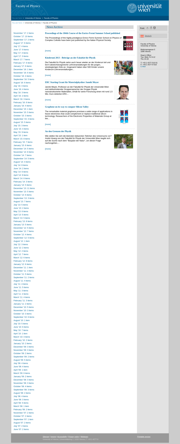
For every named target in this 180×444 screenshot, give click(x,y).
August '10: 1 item (22, 320)
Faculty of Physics (28, 6)
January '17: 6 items (23, 66)
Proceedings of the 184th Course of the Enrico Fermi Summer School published (82, 33)
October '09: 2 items (23, 353)
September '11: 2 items (24, 277)
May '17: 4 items (21, 53)
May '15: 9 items (21, 132)
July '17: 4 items (21, 46)
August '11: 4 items (22, 281)
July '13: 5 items (21, 205)
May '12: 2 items (21, 251)
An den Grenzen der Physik (58, 131)
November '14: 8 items (24, 152)
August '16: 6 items (22, 82)
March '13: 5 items (22, 218)
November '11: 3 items (24, 271)
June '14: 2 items (21, 168)
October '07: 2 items (23, 416)
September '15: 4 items (24, 119)
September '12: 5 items (24, 238)
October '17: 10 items (23, 36)
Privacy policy (73, 437)
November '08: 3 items (24, 383)
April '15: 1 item (20, 135)
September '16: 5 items (24, 79)
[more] (48, 51)
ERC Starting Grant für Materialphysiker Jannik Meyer (72, 82)
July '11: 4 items (21, 284)
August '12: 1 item (22, 241)
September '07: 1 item (23, 419)
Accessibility (62, 437)
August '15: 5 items (22, 122)
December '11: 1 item (23, 267)
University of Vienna (33, 18)
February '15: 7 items (23, 142)
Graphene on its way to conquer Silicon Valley (67, 106)
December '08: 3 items (24, 380)
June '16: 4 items (21, 89)
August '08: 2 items (22, 393)
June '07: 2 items (21, 429)
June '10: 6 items (21, 327)
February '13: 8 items (23, 221)
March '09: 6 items (22, 373)
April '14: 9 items (21, 175)
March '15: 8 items (22, 139)
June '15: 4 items (21, 129)
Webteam (84, 437)
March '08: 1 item (21, 406)
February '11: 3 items (23, 300)
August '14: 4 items (22, 162)
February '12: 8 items (23, 261)
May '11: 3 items (21, 290)
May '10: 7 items (21, 330)
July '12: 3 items (21, 244)
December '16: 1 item (23, 69)
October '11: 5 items (23, 274)
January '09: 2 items (23, 376)
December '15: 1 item (23, 109)
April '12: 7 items (21, 254)
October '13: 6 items (23, 195)
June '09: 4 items (21, 366)
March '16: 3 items (22, 99)
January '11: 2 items (23, 304)
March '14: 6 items (22, 178)
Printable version (143, 437)
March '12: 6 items (22, 257)
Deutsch (148, 36)
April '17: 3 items (21, 56)
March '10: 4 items (22, 337)
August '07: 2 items (22, 423)
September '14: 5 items (24, 158)
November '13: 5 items (24, 191)
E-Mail (143, 66)
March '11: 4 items (22, 297)
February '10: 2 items (23, 340)
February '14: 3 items (23, 181)
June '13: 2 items (21, 208)
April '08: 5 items (21, 403)
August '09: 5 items (22, 360)
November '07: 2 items (24, 413)
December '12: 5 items (24, 228)
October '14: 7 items (23, 155)
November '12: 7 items (24, 231)
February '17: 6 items (23, 63)
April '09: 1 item (20, 370)
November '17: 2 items (24, 33)
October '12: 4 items (23, 234)
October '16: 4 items (23, 76)
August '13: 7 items (22, 201)
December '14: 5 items (24, 148)
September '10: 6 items (24, 317)
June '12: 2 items (21, 248)
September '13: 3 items (24, 198)
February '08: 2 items (23, 409)
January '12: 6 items (23, 264)
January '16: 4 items (23, 106)
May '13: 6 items (21, 211)
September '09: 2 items (24, 356)
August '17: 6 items (22, 43)
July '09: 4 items (21, 363)
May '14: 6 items (21, 172)
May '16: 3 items (21, 92)
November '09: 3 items (24, 350)
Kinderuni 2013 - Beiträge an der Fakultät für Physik (70, 57)
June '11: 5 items (21, 287)
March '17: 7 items (22, 59)
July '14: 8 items (21, 165)
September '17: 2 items (24, 40)
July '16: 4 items (21, 86)
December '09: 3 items (24, 347)
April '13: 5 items (21, 215)
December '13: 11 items (24, 188)
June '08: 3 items (21, 399)
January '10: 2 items (23, 343)
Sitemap (46, 437)
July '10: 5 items (21, 323)
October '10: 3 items (23, 314)
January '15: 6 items (23, 145)
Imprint (53, 437)
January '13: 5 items (23, 224)
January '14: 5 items (23, 185)
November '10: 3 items (24, 310)
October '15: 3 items (23, 115)
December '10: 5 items (24, 307)
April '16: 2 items (21, 96)
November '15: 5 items (24, 112)
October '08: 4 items (23, 386)
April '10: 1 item (20, 333)
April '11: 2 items (21, 294)
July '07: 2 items (21, 426)
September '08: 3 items (24, 389)
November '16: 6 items (24, 73)
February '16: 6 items (23, 102)
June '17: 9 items (21, 49)
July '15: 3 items (21, 125)
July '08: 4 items (21, 396)
